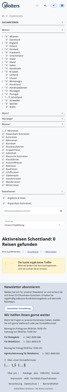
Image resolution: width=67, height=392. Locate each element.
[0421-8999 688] (32, 337)
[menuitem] (3, 16)
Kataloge (27, 373)
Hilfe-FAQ (44, 373)
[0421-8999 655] (51, 353)
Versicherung (15, 383)
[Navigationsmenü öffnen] (62, 5)
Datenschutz (32, 383)
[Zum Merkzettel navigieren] (45, 5)
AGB (26, 378)
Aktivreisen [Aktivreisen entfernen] (50, 251)
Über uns (14, 373)
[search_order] (33, 225)
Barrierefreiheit (50, 383)
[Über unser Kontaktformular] (20, 360)
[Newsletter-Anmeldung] (18, 308)
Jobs (36, 373)
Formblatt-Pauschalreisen (43, 378)
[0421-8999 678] (32, 341)
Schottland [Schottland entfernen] (33, 251)
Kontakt (55, 373)
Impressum (16, 378)
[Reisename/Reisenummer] (33, 211)
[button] (37, 5)
